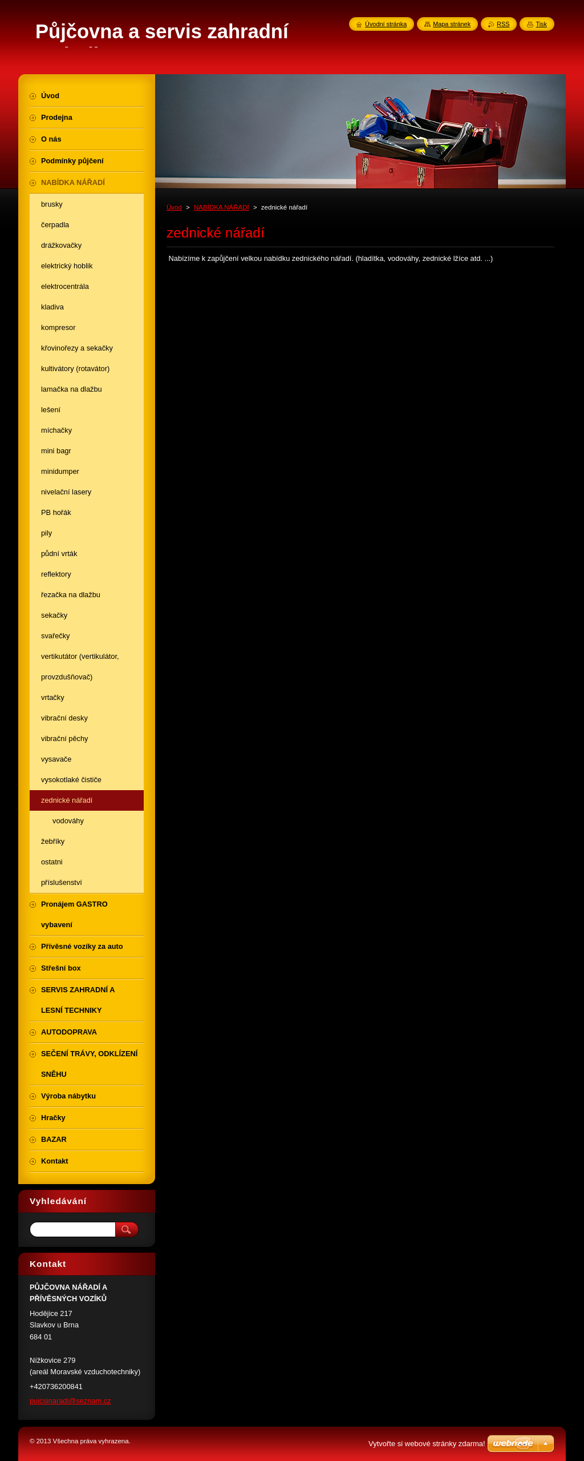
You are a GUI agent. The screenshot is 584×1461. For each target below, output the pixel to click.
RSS (503, 24)
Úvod (174, 207)
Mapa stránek (452, 24)
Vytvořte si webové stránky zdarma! (426, 1443)
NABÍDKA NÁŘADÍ (221, 207)
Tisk (541, 24)
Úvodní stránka (386, 24)
